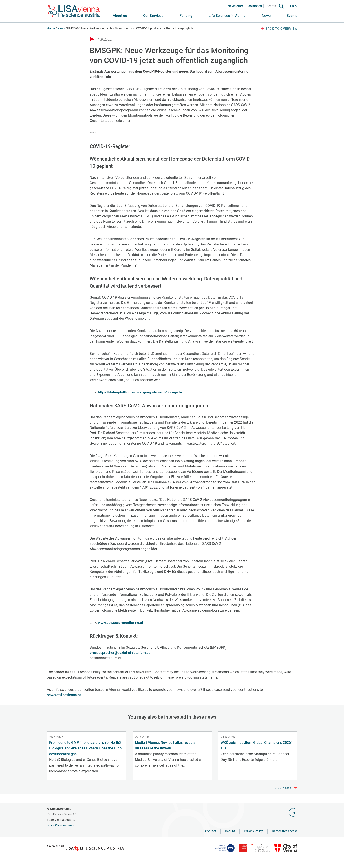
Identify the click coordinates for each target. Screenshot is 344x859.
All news (286, 788)
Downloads (254, 6)
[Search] (272, 6)
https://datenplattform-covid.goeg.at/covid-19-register (140, 392)
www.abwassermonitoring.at (120, 623)
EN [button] (292, 6)
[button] (153, 15)
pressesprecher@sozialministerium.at (120, 653)
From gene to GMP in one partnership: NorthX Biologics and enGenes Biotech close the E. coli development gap (86, 748)
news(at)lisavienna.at (64, 695)
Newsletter (235, 6)
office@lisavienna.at (61, 825)
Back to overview (279, 29)
